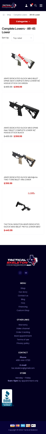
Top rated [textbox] (17, 38)
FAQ (23, 303)
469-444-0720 (23, 360)
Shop (9, 15)
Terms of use (23, 339)
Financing (23, 306)
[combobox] (22, 38)
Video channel (23, 328)
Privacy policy (23, 343)
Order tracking (23, 332)
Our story (23, 292)
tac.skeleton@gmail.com (23, 368)
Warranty (23, 324)
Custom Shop (23, 310)
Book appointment (23, 335)
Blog (23, 299)
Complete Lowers (20, 15)
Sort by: (5, 38)
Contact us (23, 295)
